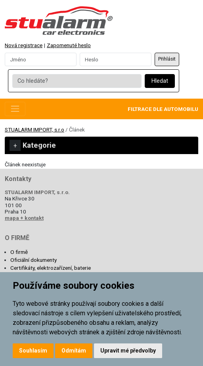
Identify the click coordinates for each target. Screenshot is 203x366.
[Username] (41, 59)
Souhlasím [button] (33, 350)
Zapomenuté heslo (69, 45)
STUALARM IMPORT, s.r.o (34, 129)
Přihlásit (167, 59)
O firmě (19, 252)
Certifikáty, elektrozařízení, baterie (50, 268)
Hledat (159, 81)
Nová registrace (23, 45)
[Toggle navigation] (15, 109)
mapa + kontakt (24, 218)
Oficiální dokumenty (33, 260)
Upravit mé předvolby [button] (128, 350)
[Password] (115, 59)
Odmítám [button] (73, 350)
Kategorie (33, 145)
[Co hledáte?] (76, 81)
